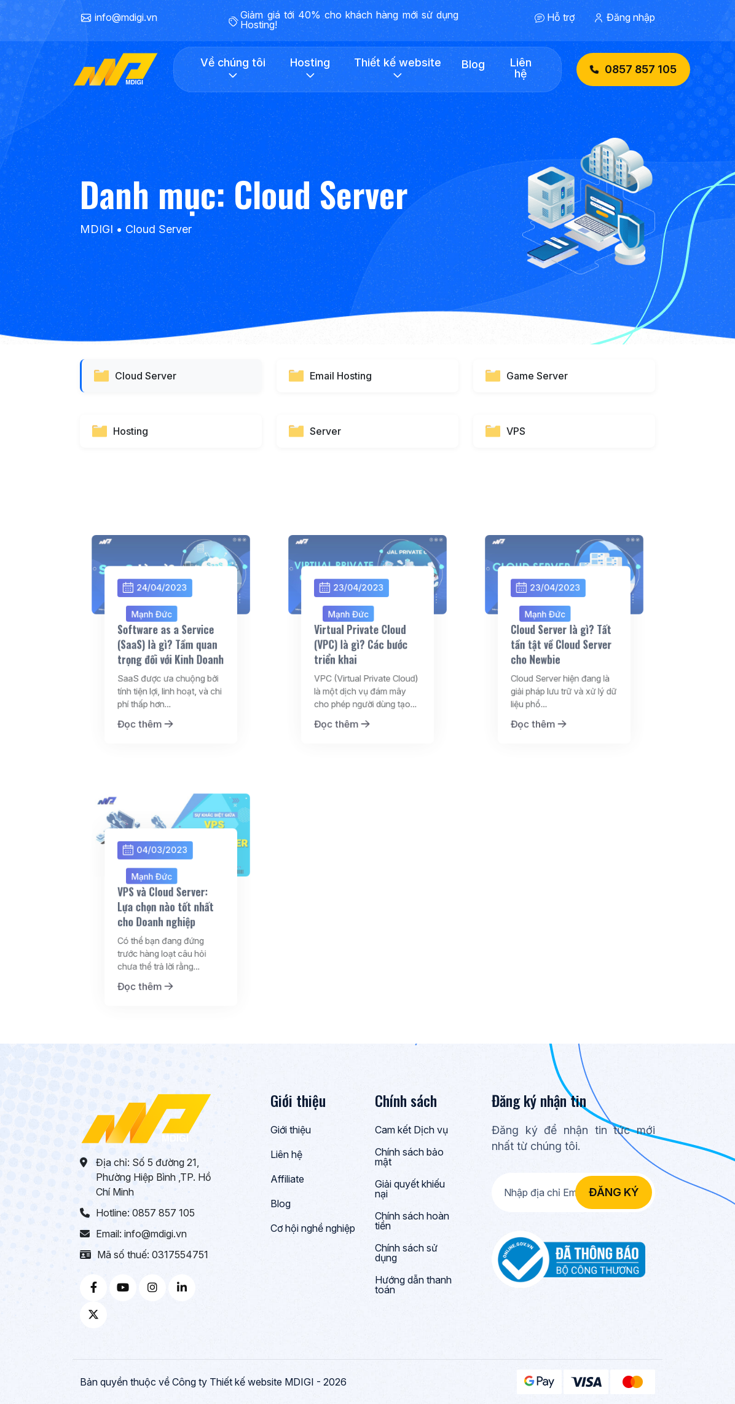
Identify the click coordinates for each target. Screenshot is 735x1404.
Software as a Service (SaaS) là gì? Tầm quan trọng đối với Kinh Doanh (170, 678)
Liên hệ (521, 68)
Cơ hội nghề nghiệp (312, 1228)
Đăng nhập (631, 17)
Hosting (310, 68)
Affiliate (287, 1179)
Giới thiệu (290, 1130)
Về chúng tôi (232, 68)
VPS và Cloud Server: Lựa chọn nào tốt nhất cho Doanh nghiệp (167, 939)
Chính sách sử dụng (406, 1253)
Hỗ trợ (561, 17)
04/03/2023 (159, 899)
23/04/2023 (355, 637)
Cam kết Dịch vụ (411, 1130)
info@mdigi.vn (126, 17)
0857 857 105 (633, 69)
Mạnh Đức (156, 656)
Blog (473, 64)
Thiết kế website (397, 68)
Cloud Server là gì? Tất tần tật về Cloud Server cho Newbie (562, 678)
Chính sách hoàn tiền (412, 1221)
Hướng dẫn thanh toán (413, 1285)
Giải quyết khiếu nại (410, 1189)
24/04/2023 (159, 637)
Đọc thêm (152, 735)
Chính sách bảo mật (409, 1157)
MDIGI (96, 229)
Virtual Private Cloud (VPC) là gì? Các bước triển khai (362, 678)
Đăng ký (614, 1192)
